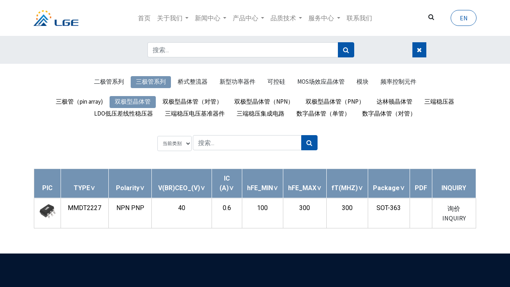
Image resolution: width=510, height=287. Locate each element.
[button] (84, 188)
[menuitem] (144, 18)
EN (463, 18)
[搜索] (346, 49)
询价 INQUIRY (454, 213)
